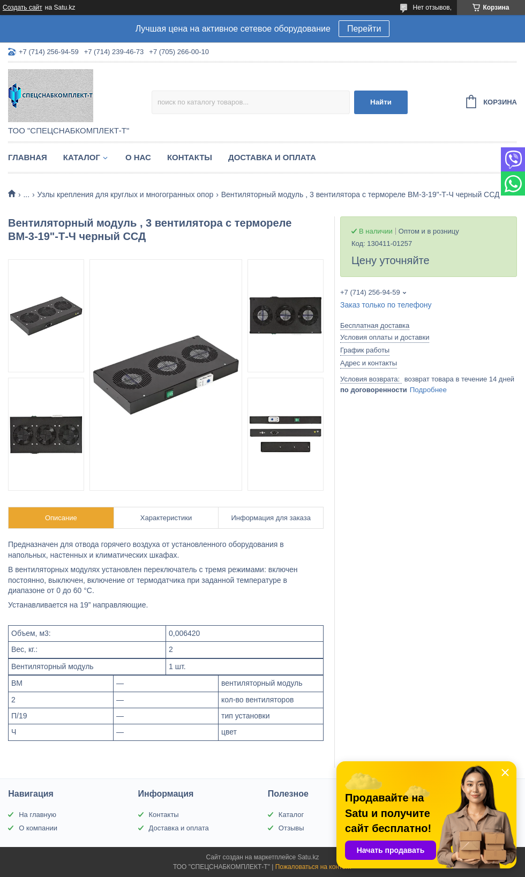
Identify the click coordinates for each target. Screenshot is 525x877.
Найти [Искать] (381, 102)
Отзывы (291, 828)
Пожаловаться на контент (313, 867)
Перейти (364, 28)
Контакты (189, 157)
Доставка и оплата (272, 157)
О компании (38, 828)
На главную (37, 815)
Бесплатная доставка (374, 325)
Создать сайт (22, 7)
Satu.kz (308, 857)
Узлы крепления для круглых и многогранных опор (126, 194)
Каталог (81, 157)
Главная (27, 157)
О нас (138, 157)
